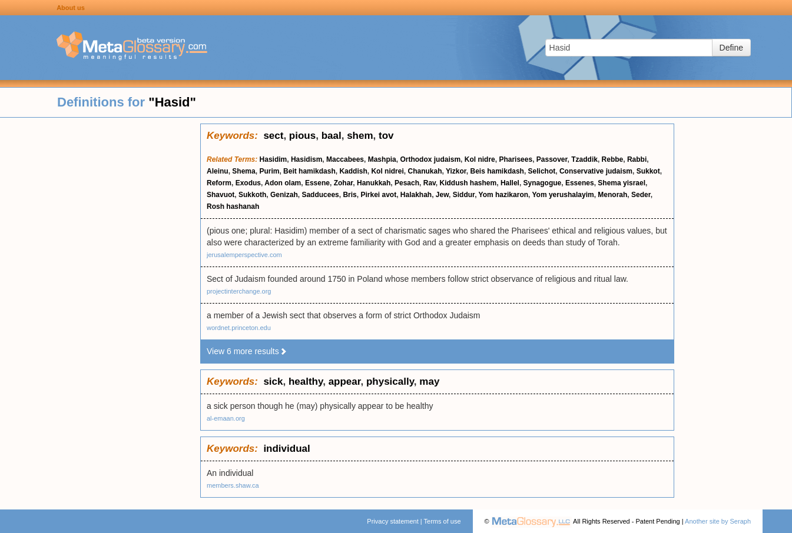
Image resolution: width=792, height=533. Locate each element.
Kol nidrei (387, 171)
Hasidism (306, 159)
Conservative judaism (595, 171)
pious (302, 135)
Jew (442, 195)
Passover (552, 159)
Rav (429, 183)
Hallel (510, 183)
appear (345, 381)
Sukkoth (252, 195)
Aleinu (217, 171)
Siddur (464, 195)
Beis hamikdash (497, 171)
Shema (243, 171)
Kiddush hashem (468, 183)
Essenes (579, 183)
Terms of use (442, 521)
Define (731, 47)
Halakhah (416, 195)
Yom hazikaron (503, 195)
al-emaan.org (226, 418)
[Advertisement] (100, 300)
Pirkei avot (378, 195)
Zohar (343, 183)
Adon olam (282, 183)
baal (332, 135)
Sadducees (320, 195)
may (429, 381)
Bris (349, 195)
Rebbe (613, 159)
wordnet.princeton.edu (239, 327)
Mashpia (382, 159)
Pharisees (515, 159)
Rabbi (637, 159)
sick (273, 381)
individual (286, 448)
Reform (219, 183)
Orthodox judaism (430, 159)
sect (273, 135)
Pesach (407, 183)
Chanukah (424, 171)
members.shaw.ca (233, 485)
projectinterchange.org (239, 291)
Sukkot (648, 171)
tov (386, 135)
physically (390, 381)
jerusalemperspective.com (244, 254)
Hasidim (273, 159)
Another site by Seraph (718, 521)
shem (360, 135)
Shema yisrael (621, 183)
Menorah (612, 195)
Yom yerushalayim (563, 195)
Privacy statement (392, 521)
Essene (317, 183)
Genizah (284, 195)
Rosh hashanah (233, 206)
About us (71, 7)
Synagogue (542, 183)
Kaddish (353, 171)
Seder (641, 195)
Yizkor (456, 171)
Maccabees (345, 159)
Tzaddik (584, 159)
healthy (306, 381)
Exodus (248, 183)
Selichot (542, 171)
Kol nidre (480, 159)
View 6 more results (247, 351)
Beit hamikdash (309, 171)
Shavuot (220, 195)
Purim (269, 171)
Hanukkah (373, 183)
